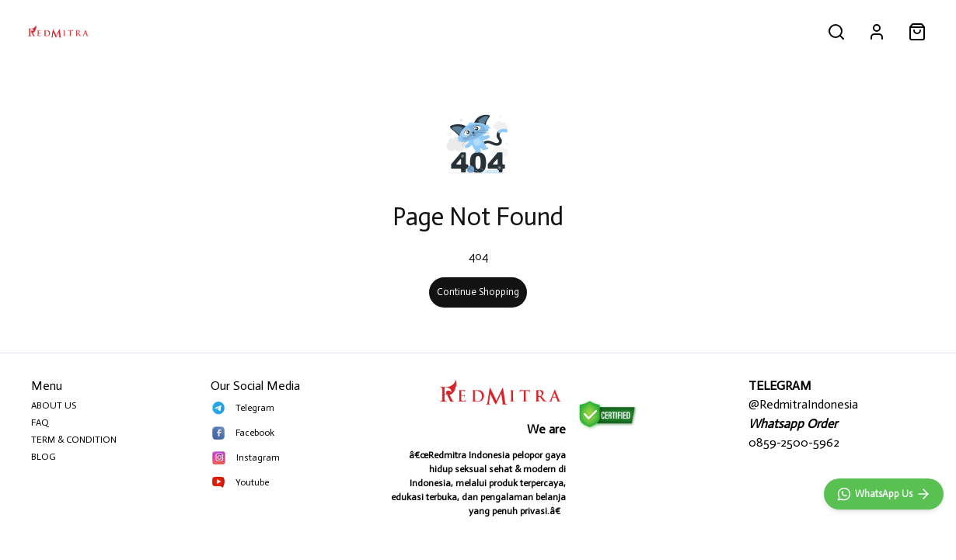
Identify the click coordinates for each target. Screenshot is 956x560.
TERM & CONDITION (74, 439)
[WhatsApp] (884, 494)
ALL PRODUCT (145, 31)
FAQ (40, 422)
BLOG (43, 456)
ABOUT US (53, 405)
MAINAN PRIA (317, 31)
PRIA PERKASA (232, 31)
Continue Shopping (478, 291)
